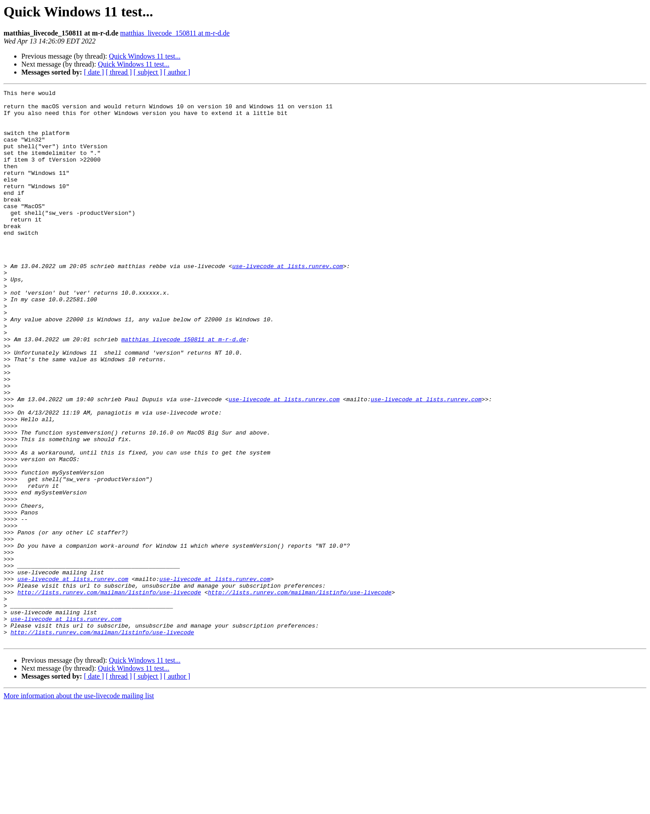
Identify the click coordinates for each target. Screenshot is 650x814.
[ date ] (94, 72)
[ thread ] (119, 72)
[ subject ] (148, 72)
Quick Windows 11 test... (144, 56)
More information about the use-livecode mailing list (79, 806)
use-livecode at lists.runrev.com (287, 302)
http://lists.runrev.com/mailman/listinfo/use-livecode (109, 693)
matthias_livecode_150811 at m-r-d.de (175, 33)
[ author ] (177, 72)
